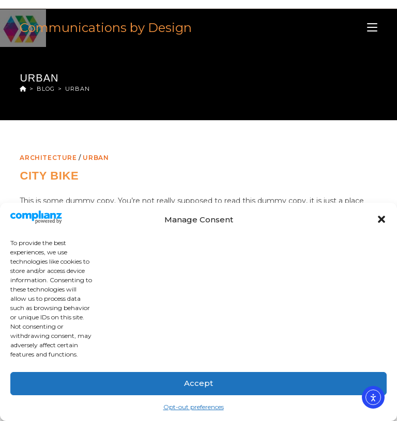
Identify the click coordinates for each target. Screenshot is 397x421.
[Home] (23, 88)
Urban (77, 88)
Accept (198, 383)
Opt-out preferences (193, 407)
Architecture (48, 157)
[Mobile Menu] (372, 27)
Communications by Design (106, 27)
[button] (381, 219)
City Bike (49, 175)
